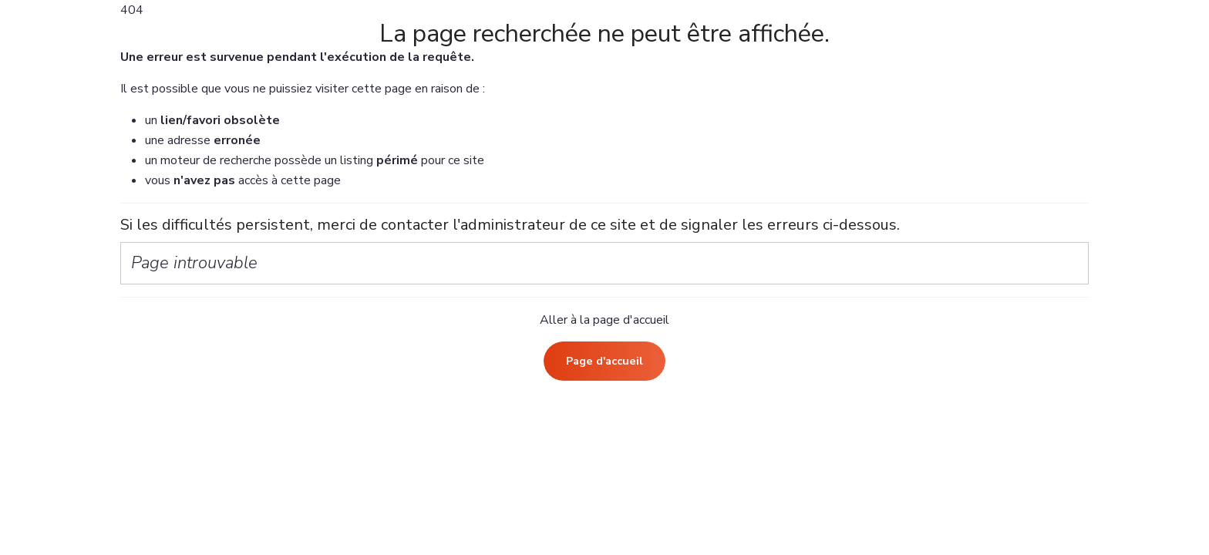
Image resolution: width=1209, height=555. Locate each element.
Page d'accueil (604, 360)
